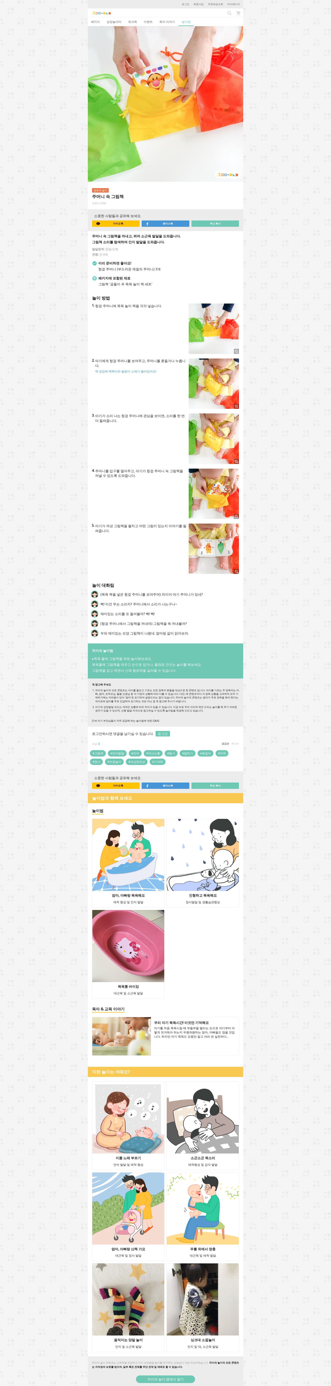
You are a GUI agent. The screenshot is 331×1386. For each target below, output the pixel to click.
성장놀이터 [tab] (114, 22)
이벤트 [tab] (148, 22)
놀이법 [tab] (186, 22)
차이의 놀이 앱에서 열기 (165, 1379)
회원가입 (199, 4)
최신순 (235, 743)
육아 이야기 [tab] (167, 22)
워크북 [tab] (132, 22)
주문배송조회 (215, 4)
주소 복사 (215, 223)
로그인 (185, 4)
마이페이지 (233, 4)
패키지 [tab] (95, 22)
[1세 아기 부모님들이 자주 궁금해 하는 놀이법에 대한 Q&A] (125, 720)
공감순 (225, 743)
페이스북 (159, 224)
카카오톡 (109, 224)
